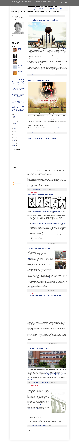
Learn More (61, 2)
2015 (14, 142)
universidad (21, 110)
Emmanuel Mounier (15, 82)
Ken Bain (29, 258)
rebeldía (17, 109)
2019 (14, 136)
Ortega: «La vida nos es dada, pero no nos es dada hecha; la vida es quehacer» (21, 55)
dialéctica (13, 96)
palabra (23, 106)
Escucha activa (21, 82)
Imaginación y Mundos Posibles (45, 11)
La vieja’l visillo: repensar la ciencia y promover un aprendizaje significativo (44, 295)
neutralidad (14, 106)
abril (15, 117)
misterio (13, 105)
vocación (13, 111)
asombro (15, 91)
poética (13, 109)
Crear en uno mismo (18, 80)
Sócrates (13, 88)
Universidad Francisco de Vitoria (33, 325)
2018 (14, 137)
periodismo (15, 107)
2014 (14, 143)
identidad (18, 101)
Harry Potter (21, 84)
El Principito (22, 81)
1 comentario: (44, 189)
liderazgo (22, 103)
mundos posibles (20, 105)
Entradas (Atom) (34, 430)
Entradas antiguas (63, 428)
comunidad (22, 94)
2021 (14, 132)
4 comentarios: (44, 243)
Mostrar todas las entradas (58, 15)
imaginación (14, 102)
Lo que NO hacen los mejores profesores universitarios (56, 277)
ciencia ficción (21, 91)
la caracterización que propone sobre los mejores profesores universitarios (47, 211)
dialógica (18, 96)
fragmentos (14, 101)
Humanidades (14, 85)
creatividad (14, 95)
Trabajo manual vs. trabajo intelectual (20, 66)
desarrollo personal (20, 95)
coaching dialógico (20, 93)
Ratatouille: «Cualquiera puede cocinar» (20, 49)
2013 (14, 145)
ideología (22, 101)
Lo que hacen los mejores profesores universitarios (57, 127)
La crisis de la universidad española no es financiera (38, 348)
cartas (18, 91)
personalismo (22, 107)
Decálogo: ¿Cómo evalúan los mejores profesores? (38, 80)
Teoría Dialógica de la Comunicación (33, 11)
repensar (20, 109)
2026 (14, 116)
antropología (14, 90)
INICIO (12, 11)
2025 (14, 126)
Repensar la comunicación (33, 388)
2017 (14, 139)
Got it (66, 2)
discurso (22, 96)
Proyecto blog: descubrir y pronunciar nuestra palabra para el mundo (42, 20)
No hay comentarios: (45, 132)
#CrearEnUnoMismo (56, 11)
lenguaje (13, 103)
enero (15, 124)
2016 (14, 140)
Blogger (49, 436)
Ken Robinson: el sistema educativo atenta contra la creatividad (41, 138)
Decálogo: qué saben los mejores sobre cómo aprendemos (40, 195)
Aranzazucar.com (63, 48)
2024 (14, 128)
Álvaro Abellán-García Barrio (36, 74)
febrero (15, 123)
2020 (14, 134)
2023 (14, 129)
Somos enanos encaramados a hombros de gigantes (20, 73)
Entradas (15, 182)
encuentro (14, 99)
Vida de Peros (55, 48)
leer (23, 102)
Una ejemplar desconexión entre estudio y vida (20, 61)
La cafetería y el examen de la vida (19, 119)
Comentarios (15, 184)
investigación (19, 102)
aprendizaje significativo (20, 90)
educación (22, 97)
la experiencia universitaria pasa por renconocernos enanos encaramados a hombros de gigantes (48, 223)
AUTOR (16, 11)
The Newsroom (21, 89)
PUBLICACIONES (22, 11)
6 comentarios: (44, 74)
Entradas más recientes (31, 428)
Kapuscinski (18, 87)
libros (18, 104)
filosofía (17, 99)
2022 (14, 131)
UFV (19, 40)
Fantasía (13, 83)
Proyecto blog (22, 87)
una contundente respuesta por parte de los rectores (55, 373)
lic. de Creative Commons (36, 436)
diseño (13, 97)
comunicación (15, 94)
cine (13, 93)
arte (13, 91)
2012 (14, 146)
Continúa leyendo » (30, 72)
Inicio (48, 428)
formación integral (20, 100)
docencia (17, 97)
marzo (15, 121)
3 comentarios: (44, 290)
